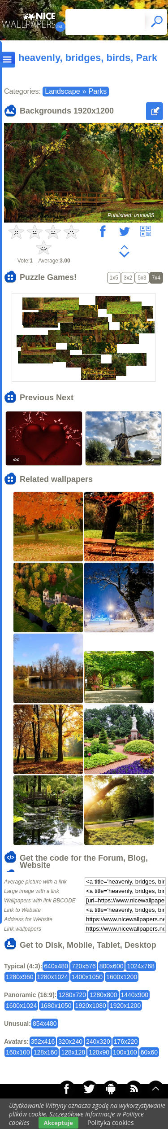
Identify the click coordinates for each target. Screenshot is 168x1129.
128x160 (46, 1052)
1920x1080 (90, 1005)
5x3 (142, 278)
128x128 (73, 1052)
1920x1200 (125, 1005)
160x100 (18, 1052)
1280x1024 (52, 976)
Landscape (62, 91)
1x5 (114, 278)
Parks (97, 91)
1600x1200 (121, 976)
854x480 (45, 1023)
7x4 (156, 278)
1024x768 (141, 966)
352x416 (43, 1041)
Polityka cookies (110, 1122)
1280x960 (20, 976)
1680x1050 (55, 1005)
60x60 (149, 1052)
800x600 (111, 966)
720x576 (84, 966)
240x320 (98, 1041)
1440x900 (135, 994)
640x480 (56, 966)
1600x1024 (21, 1005)
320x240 (70, 1041)
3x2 (128, 278)
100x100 (125, 1052)
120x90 (99, 1052)
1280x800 (103, 994)
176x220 (126, 1041)
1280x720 (72, 994)
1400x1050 (87, 976)
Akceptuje (58, 1123)
